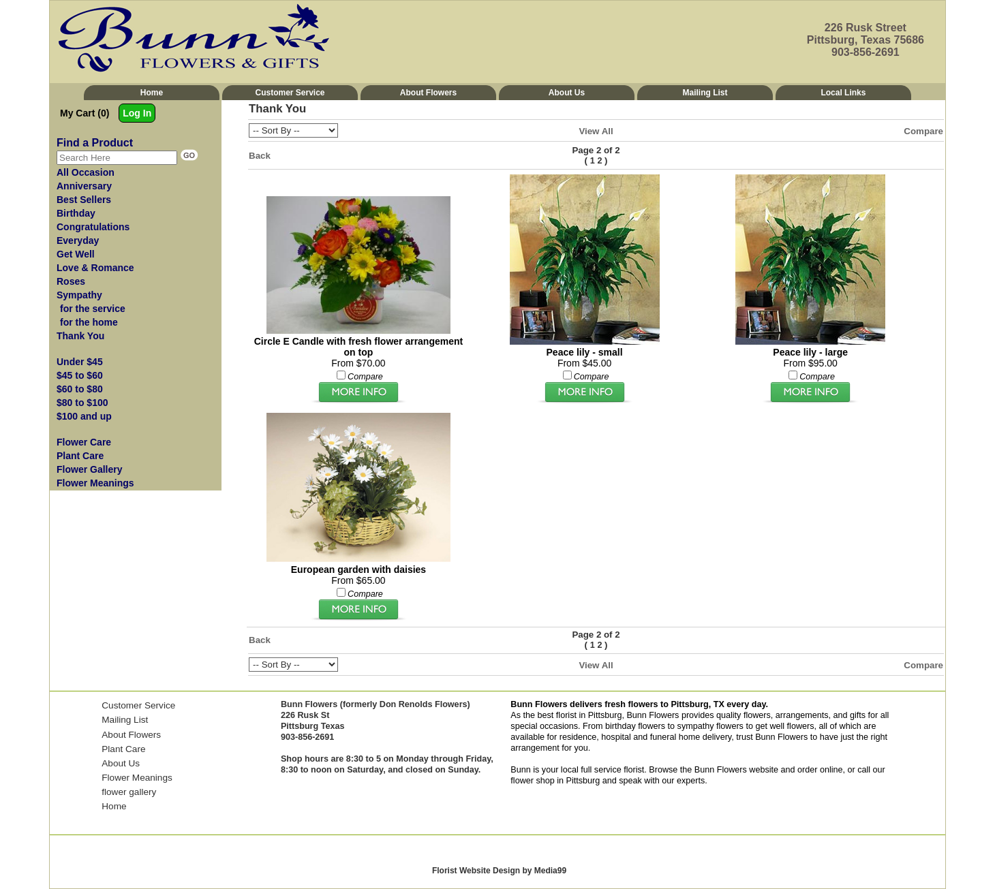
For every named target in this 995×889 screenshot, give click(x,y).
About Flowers (428, 92)
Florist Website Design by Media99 (499, 870)
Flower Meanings (137, 778)
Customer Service (289, 92)
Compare (923, 131)
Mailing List (704, 92)
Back (260, 156)
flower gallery (129, 792)
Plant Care (123, 749)
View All (596, 131)
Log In (137, 113)
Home (151, 92)
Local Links (843, 92)
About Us (567, 92)
